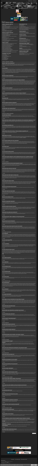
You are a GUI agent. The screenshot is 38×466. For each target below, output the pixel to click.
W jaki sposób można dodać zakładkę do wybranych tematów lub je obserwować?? (26, 45)
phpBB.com (24, 137)
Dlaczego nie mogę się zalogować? (6, 27)
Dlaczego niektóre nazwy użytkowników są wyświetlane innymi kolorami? (27, 28)
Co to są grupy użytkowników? (22, 26)
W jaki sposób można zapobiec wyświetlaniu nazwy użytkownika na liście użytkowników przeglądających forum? (10, 34)
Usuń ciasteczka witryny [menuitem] (17, 459)
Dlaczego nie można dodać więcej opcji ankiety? (7, 46)
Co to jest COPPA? (4, 25)
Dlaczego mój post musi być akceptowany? (6, 51)
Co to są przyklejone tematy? (5, 58)
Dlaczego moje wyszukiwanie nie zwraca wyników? (24, 39)
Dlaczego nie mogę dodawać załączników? (6, 48)
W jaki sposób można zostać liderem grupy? (24, 27)
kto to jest (23, 419)
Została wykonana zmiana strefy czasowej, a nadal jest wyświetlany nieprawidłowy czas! (9, 36)
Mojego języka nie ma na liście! (5, 37)
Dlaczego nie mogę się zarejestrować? (6, 26)
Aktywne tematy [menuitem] (35, 2)
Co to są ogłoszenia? (4, 57)
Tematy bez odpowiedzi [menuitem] (29, 2)
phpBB (5, 461)
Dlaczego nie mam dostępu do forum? (6, 47)
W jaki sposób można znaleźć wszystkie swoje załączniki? (25, 49)
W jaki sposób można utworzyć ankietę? (6, 45)
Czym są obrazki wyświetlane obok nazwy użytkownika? (8, 38)
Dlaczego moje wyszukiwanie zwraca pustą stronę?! (24, 40)
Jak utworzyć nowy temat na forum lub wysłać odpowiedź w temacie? (9, 43)
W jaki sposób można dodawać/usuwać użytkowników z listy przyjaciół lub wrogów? (27, 36)
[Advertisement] (19, 440)
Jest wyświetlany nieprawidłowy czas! (6, 35)
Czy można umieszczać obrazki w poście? (6, 56)
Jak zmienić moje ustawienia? (5, 33)
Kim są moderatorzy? (21, 25)
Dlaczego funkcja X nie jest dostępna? (23, 52)
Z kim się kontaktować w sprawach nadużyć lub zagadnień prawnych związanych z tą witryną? (26, 53)
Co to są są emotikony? (4, 55)
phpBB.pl (21, 137)
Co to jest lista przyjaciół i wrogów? (23, 35)
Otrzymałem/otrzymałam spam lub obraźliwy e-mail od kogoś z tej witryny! (27, 33)
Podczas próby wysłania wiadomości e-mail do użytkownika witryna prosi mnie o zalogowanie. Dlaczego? (10, 41)
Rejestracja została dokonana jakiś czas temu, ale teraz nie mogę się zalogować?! (9, 28)
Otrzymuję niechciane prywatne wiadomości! (24, 32)
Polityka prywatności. (3, 460)
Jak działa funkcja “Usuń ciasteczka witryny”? (7, 31)
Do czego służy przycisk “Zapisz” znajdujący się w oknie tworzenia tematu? (10, 50)
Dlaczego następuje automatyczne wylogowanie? (7, 30)
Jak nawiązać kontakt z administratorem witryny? (24, 54)
